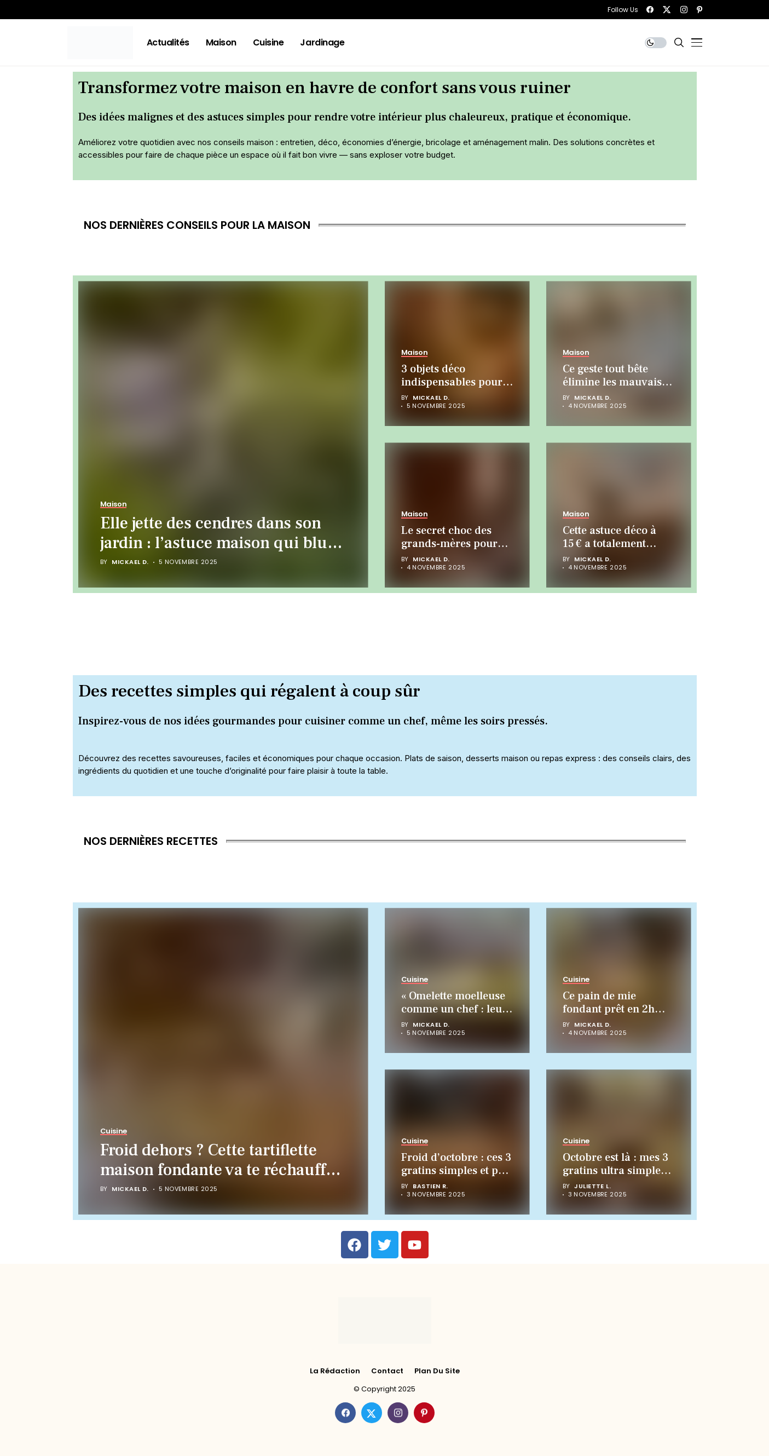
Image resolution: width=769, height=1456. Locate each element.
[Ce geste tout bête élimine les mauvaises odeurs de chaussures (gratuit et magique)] (618, 353)
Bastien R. (430, 1186)
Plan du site (437, 1371)
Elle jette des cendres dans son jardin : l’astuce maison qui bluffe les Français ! (223, 543)
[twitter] (666, 9)
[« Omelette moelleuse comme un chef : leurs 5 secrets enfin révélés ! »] (457, 980)
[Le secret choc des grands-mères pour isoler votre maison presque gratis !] (457, 515)
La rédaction (335, 1371)
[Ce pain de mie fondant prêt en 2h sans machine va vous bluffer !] (618, 980)
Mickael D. (130, 562)
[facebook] (650, 9)
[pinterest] (699, 9)
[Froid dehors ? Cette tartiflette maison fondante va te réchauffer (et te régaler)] (223, 1061)
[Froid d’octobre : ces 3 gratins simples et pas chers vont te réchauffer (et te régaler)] (457, 1142)
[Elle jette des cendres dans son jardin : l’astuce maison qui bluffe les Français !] (223, 434)
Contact (387, 1371)
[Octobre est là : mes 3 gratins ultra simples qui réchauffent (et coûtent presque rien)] (618, 1142)
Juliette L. (592, 1186)
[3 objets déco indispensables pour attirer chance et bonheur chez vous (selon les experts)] (457, 353)
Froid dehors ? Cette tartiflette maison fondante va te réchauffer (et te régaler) (220, 1170)
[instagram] (683, 9)
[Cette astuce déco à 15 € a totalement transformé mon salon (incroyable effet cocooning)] (618, 515)
